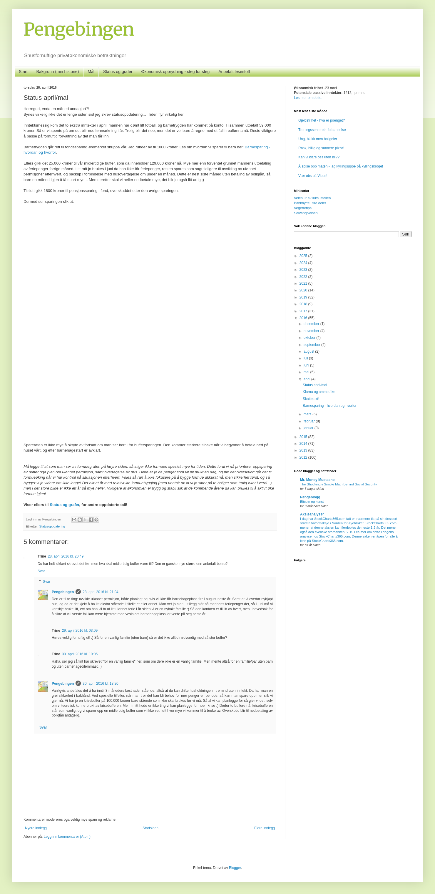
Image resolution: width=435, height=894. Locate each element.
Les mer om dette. (308, 98)
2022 (304, 277)
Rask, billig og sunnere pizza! (321, 148)
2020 (304, 290)
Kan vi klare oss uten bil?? (318, 157)
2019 (304, 297)
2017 (304, 311)
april (307, 379)
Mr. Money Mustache (317, 480)
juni (307, 365)
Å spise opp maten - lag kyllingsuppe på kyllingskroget (340, 166)
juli (306, 358)
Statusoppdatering (52, 526)
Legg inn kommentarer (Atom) (67, 837)
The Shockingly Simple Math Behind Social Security (338, 484)
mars (308, 414)
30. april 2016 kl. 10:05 (80, 654)
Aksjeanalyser (312, 514)
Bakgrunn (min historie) (57, 71)
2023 (304, 270)
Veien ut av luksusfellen (312, 198)
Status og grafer (118, 71)
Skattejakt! (311, 399)
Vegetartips (303, 208)
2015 (304, 437)
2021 (304, 283)
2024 (304, 263)
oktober (310, 338)
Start (23, 71)
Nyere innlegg (36, 828)
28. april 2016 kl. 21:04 (100, 592)
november (312, 331)
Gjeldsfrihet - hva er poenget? (321, 120)
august (309, 351)
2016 (304, 318)
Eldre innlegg (264, 828)
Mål (91, 71)
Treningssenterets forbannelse (322, 130)
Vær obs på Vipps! (312, 176)
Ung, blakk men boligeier (317, 139)
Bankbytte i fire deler (310, 203)
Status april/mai (315, 385)
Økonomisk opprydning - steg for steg (175, 71)
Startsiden (150, 828)
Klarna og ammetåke (319, 392)
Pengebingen (79, 29)
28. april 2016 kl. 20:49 (65, 556)
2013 (304, 450)
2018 (304, 304)
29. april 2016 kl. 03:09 (80, 630)
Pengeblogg (310, 497)
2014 (304, 444)
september (312, 345)
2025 (304, 256)
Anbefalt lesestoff (234, 71)
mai (307, 372)
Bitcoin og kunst (312, 501)
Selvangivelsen (306, 213)
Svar (41, 571)
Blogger (235, 868)
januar (309, 428)
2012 (304, 457)
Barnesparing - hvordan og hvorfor (330, 406)
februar (310, 421)
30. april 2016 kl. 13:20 (100, 683)
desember (312, 324)
